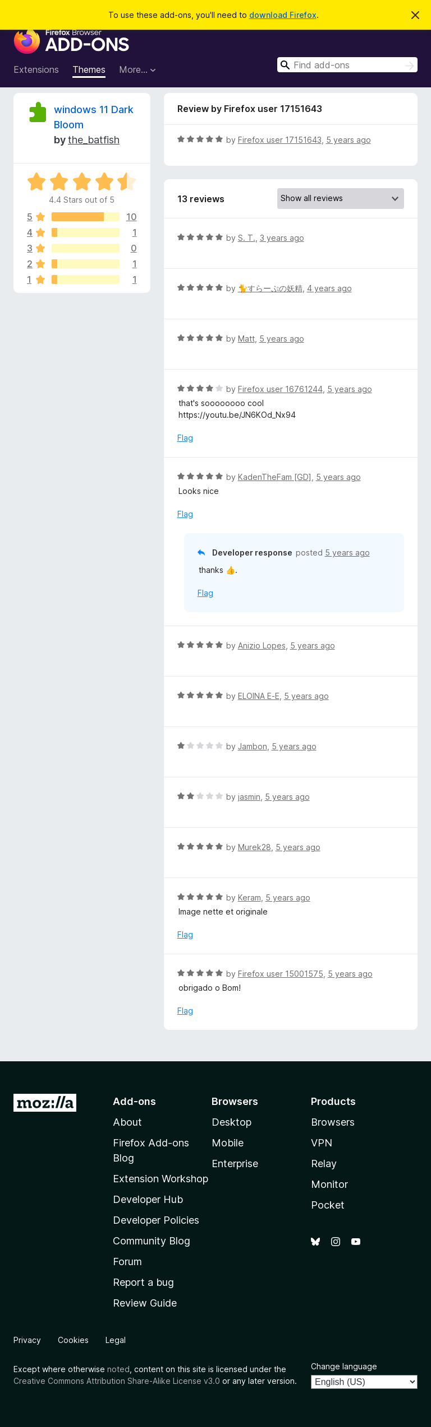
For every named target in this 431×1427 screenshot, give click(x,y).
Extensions (36, 69)
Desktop (231, 1122)
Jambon (252, 746)
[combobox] (347, 64)
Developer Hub (148, 1199)
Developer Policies (156, 1220)
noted (118, 1369)
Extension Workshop (160, 1178)
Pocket (328, 1205)
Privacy (27, 1340)
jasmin (249, 796)
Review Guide (145, 1303)
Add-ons (134, 1101)
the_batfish (94, 140)
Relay (324, 1163)
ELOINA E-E (258, 696)
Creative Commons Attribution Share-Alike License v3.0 (116, 1381)
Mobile (228, 1143)
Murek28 (254, 847)
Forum (127, 1261)
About (127, 1122)
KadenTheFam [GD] (274, 477)
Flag (185, 437)
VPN (321, 1143)
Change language (344, 1366)
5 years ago (348, 139)
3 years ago (282, 238)
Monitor (329, 1184)
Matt (246, 338)
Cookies (73, 1340)
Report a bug (143, 1282)
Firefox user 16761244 (280, 389)
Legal (116, 1340)
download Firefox (283, 15)
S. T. (246, 238)
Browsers (333, 1122)
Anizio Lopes (262, 645)
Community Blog (151, 1241)
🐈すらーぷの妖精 (270, 288)
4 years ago (329, 288)
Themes (89, 69)
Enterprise (235, 1163)
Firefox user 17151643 (280, 139)
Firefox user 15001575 (280, 973)
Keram (249, 897)
